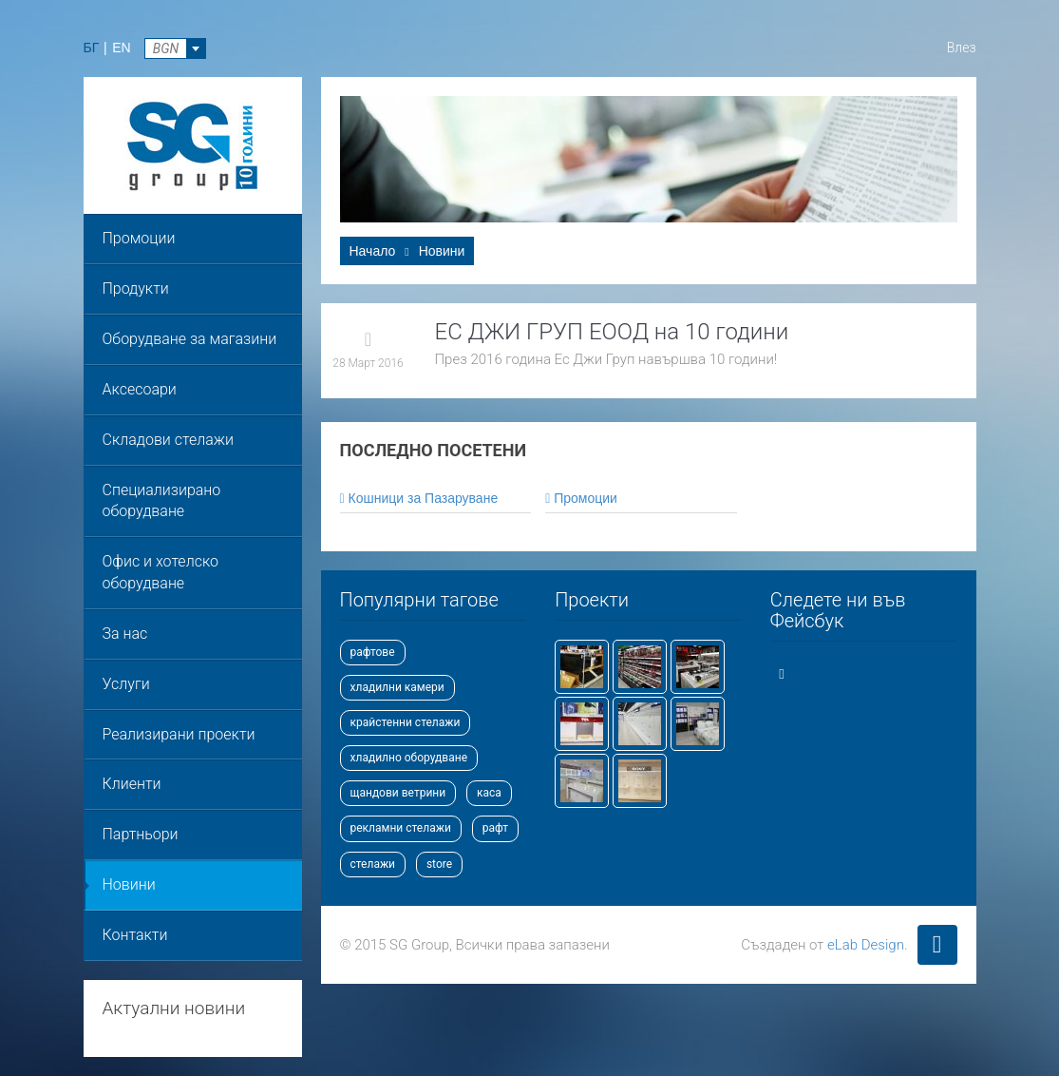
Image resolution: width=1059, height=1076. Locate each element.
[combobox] (175, 48)
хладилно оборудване (409, 757)
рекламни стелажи (400, 828)
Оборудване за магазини (190, 339)
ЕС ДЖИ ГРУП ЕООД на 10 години (612, 331)
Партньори (141, 834)
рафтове (372, 652)
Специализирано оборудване (162, 501)
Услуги (126, 684)
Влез (961, 47)
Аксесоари (140, 389)
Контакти (135, 935)
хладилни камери (397, 687)
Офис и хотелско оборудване (160, 572)
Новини (129, 884)
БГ (92, 47)
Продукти (136, 288)
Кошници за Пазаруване (419, 498)
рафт (495, 828)
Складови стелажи (169, 440)
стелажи (373, 864)
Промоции (139, 238)
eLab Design (865, 944)
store (439, 864)
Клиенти (132, 784)
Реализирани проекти (179, 734)
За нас (125, 633)
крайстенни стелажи (405, 722)
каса (489, 792)
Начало (373, 251)
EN (121, 47)
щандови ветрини (398, 792)
